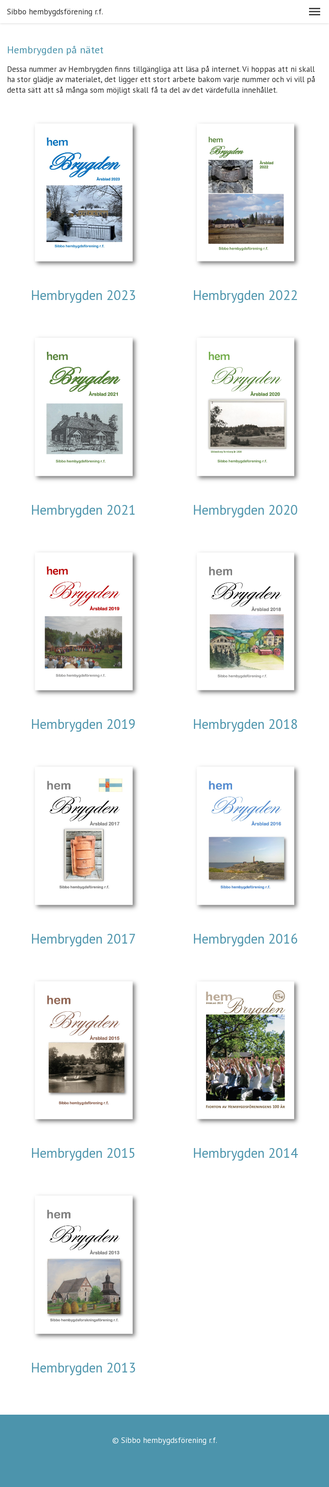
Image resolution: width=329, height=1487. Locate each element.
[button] (314, 11)
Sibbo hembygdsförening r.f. (55, 11)
